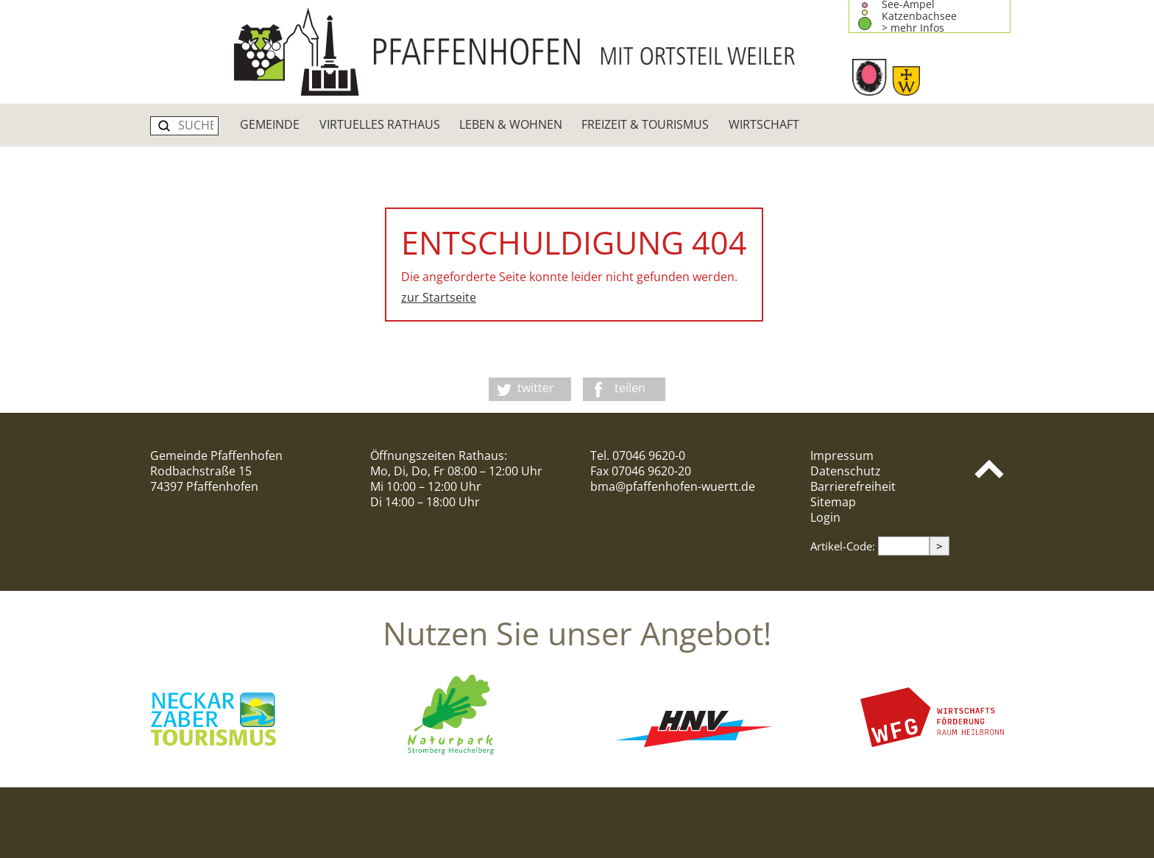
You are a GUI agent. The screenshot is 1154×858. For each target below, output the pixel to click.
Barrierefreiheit (853, 486)
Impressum (842, 455)
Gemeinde (270, 124)
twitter (535, 388)
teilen (630, 388)
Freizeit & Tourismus (645, 124)
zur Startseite (438, 297)
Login (825, 517)
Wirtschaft (764, 124)
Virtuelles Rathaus (379, 124)
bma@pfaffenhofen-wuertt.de (672, 486)
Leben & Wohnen (510, 124)
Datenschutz (845, 471)
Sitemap (833, 502)
